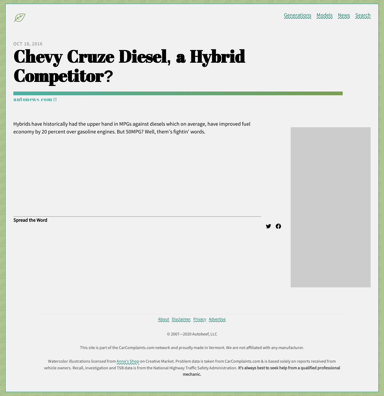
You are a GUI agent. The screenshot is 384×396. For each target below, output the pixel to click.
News (344, 15)
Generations (297, 15)
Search (363, 15)
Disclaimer (181, 319)
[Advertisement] (331, 207)
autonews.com (35, 99)
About (163, 319)
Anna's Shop (128, 361)
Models (325, 15)
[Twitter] (268, 227)
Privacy (199, 319)
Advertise (217, 319)
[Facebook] (278, 227)
